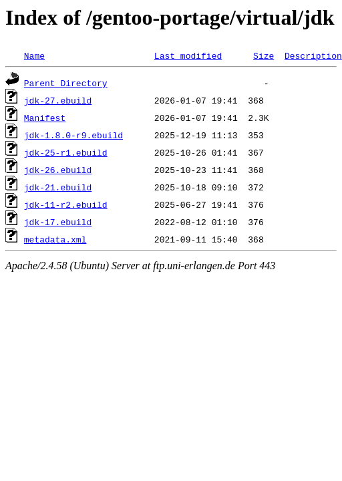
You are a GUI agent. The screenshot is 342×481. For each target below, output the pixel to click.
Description (313, 55)
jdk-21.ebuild (58, 187)
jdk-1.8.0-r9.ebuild (73, 135)
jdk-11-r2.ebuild (66, 204)
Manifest (44, 118)
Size (263, 55)
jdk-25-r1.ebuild (66, 152)
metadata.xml (55, 239)
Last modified (188, 55)
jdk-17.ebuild (58, 222)
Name (34, 55)
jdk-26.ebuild (58, 170)
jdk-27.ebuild (58, 100)
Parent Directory (66, 83)
